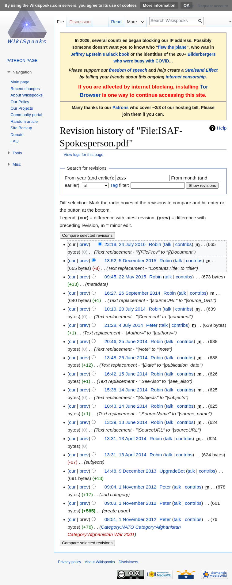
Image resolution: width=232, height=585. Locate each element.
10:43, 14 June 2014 (126, 406)
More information (159, 5)
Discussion (79, 21)
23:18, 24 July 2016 (125, 244)
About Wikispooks (26, 95)
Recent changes (25, 88)
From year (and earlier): (89, 177)
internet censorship (185, 76)
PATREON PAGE (21, 60)
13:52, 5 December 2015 (130, 260)
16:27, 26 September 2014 (132, 293)
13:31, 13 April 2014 (125, 438)
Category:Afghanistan (158, 527)
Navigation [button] (22, 72)
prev (84, 244)
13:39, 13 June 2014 (126, 422)
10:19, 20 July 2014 (125, 308)
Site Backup (21, 128)
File (60, 21)
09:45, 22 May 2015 (125, 276)
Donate (17, 134)
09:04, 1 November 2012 (130, 486)
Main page (19, 82)
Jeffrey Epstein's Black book (99, 54)
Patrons (120, 107)
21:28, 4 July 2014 (124, 325)
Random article (24, 121)
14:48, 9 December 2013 (130, 471)
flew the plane (172, 47)
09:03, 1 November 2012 (130, 503)
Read (116, 21)
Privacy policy (69, 562)
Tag (114, 185)
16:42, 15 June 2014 (126, 373)
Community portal (26, 114)
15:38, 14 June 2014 (126, 389)
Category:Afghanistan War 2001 (101, 534)
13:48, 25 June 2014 (126, 357)
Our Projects (21, 108)
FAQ (14, 141)
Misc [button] (17, 164)
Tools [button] (17, 153)
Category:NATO (117, 527)
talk (167, 244)
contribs (183, 244)
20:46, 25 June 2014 (126, 341)
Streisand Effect (201, 70)
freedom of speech (128, 70)
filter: (119, 185)
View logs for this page (84, 154)
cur (72, 260)
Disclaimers (128, 562)
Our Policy (19, 102)
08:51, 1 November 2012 (130, 519)
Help (222, 127)
